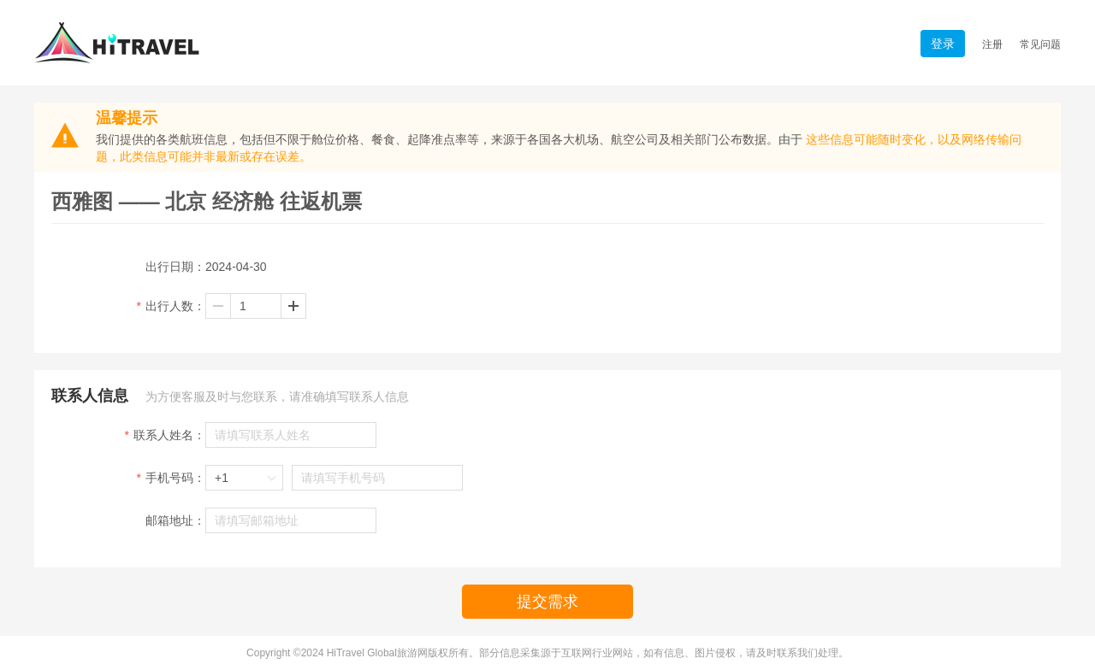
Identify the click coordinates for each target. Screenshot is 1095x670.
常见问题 (1040, 44)
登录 (943, 43)
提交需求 (547, 601)
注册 (992, 44)
